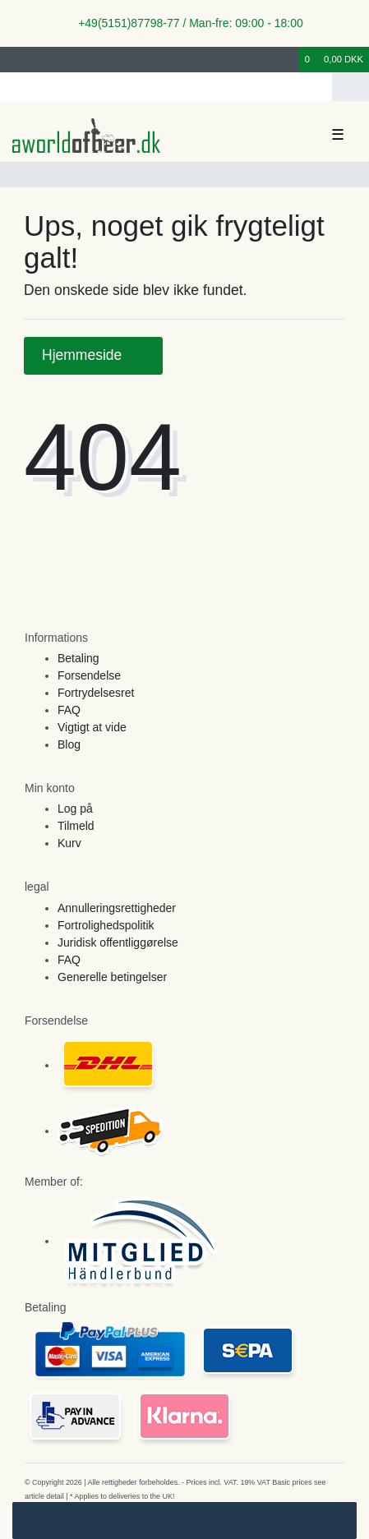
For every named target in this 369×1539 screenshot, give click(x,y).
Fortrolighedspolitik (106, 925)
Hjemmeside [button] (93, 355)
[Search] (350, 86)
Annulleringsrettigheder (117, 908)
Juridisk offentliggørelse (118, 942)
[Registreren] (40, 59)
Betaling (78, 658)
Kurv (69, 843)
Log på (75, 808)
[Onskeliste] (287, 59)
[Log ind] (15, 59)
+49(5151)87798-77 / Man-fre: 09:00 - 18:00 (184, 23)
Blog (69, 744)
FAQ (69, 710)
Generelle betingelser (112, 977)
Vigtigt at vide (92, 727)
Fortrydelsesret (96, 692)
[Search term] (166, 86)
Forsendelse (89, 675)
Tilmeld (76, 825)
